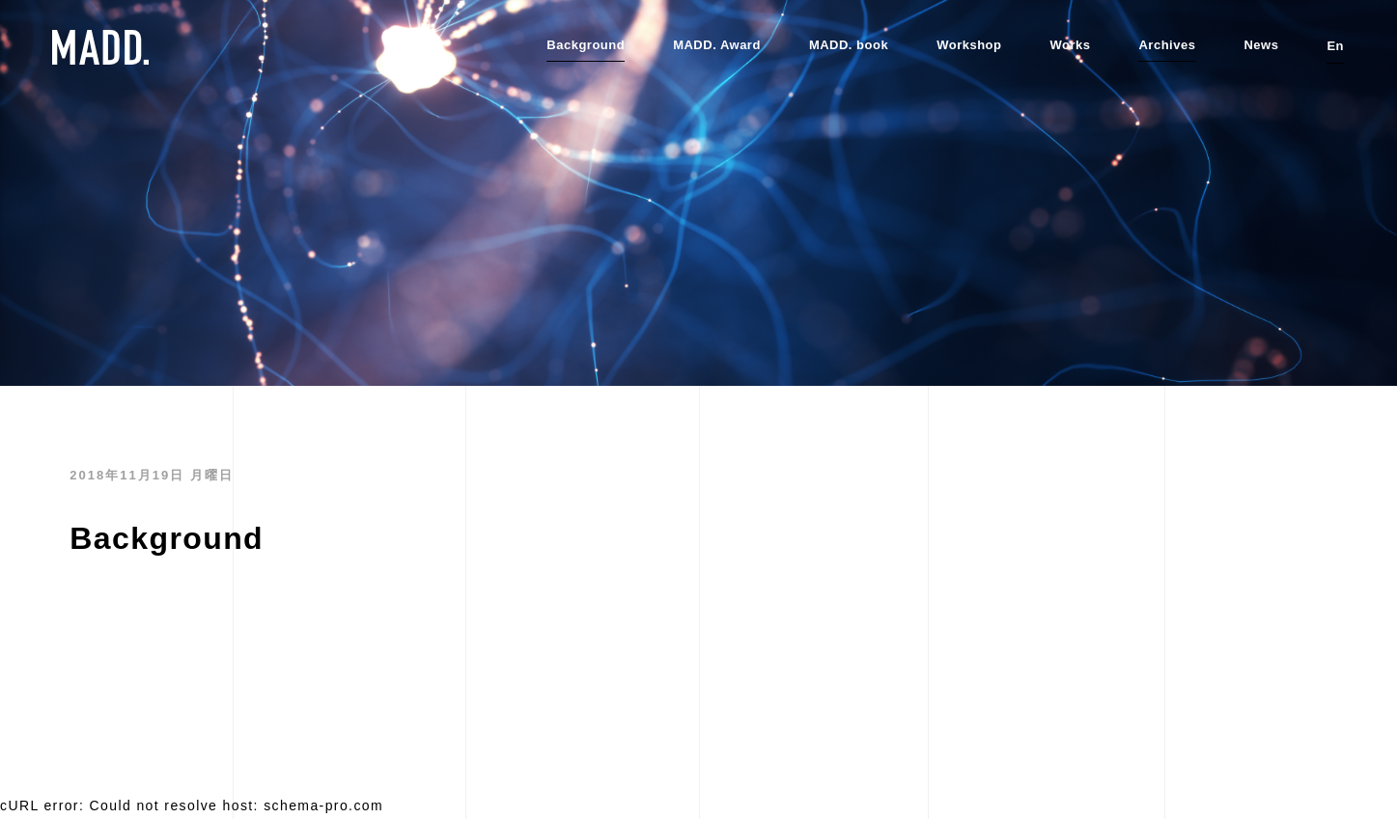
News (1260, 45)
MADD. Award (717, 45)
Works (1069, 45)
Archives (1166, 45)
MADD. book (848, 45)
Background (585, 45)
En (1335, 46)
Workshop (968, 45)
